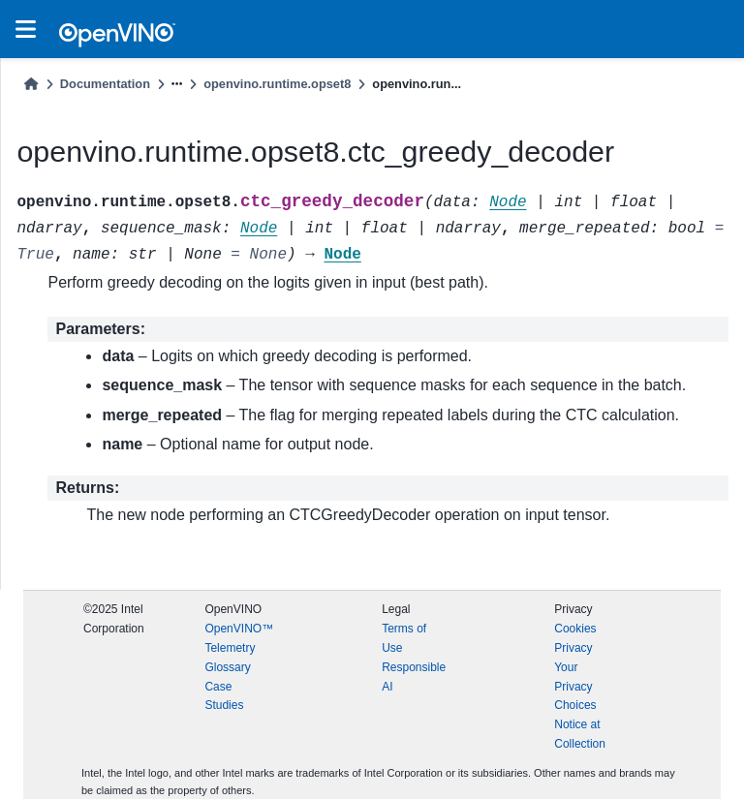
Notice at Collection (579, 734)
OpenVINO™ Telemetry (238, 638)
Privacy (573, 648)
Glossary (227, 667)
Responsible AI (414, 677)
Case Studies (223, 696)
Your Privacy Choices (575, 687)
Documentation (105, 84)
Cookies (575, 628)
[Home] (31, 84)
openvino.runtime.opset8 (277, 84)
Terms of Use (404, 638)
